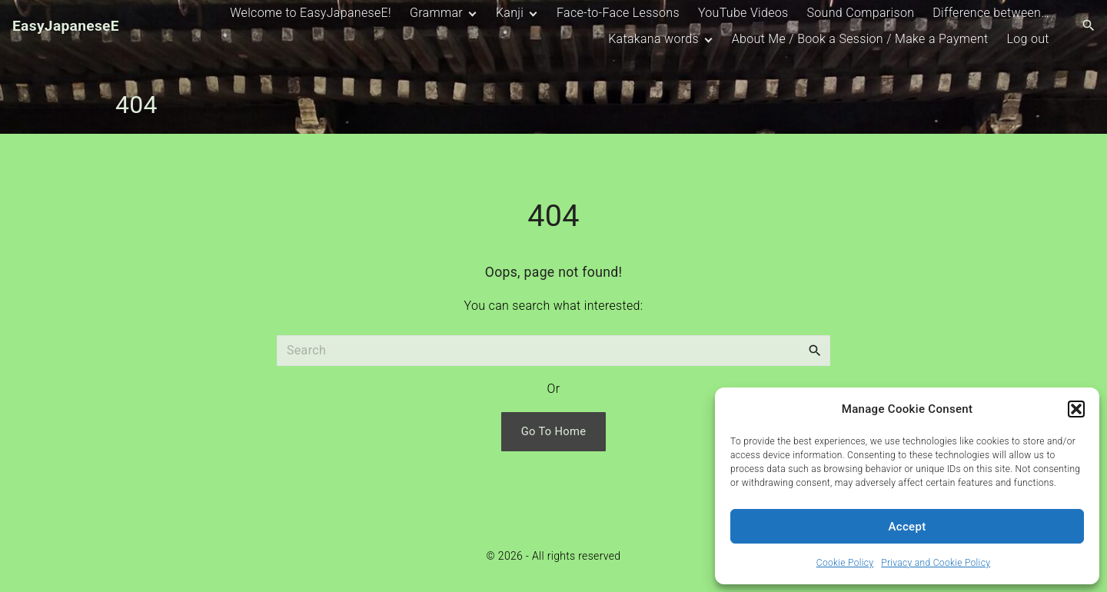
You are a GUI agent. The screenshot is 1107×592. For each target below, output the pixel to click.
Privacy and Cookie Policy (935, 562)
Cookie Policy (844, 562)
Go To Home (554, 431)
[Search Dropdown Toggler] (1089, 26)
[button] (1076, 409)
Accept (907, 527)
